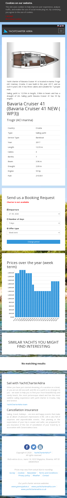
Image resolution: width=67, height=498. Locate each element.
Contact (45, 475)
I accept (9, 16)
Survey (12, 473)
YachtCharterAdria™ (42, 452)
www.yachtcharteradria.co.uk (33, 489)
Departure (13, 209)
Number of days (15, 219)
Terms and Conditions (48, 473)
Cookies (21, 473)
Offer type (13, 228)
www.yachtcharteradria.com (43, 486)
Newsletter (31, 473)
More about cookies (13, 19)
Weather (36, 475)
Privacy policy (24, 475)
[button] (11, 60)
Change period (33, 242)
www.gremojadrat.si (20, 486)
